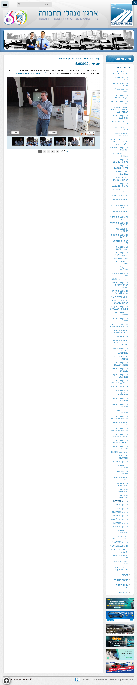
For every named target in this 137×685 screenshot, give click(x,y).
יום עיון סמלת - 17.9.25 (121, 78)
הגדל (53, 133)
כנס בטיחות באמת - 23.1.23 (119, 154)
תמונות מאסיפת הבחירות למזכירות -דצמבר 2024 (119, 109)
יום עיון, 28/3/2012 (120, 512)
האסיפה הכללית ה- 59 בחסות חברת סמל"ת (120, 342)
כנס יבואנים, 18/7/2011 (123, 531)
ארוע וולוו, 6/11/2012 (123, 496)
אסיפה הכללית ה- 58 (119, 386)
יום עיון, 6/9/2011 (120, 523)
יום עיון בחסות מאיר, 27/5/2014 (119, 405)
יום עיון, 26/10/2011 (119, 519)
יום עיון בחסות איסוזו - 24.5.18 (119, 236)
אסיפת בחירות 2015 (119, 336)
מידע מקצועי (123, 58)
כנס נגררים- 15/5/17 (119, 279)
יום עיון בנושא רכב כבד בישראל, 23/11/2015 (120, 350)
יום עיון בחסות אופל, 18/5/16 (119, 319)
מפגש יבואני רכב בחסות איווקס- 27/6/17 (121, 261)
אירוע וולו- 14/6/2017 (123, 268)
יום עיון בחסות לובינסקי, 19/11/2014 (122, 392)
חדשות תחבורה (121, 580)
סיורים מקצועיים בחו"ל (121, 562)
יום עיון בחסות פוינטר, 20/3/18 (121, 248)
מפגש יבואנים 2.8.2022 (122, 172)
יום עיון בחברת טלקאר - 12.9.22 (120, 160)
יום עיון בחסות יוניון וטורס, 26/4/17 (120, 292)
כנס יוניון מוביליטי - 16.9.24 (120, 122)
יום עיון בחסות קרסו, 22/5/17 (119, 274)
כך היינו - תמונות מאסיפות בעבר (121, 568)
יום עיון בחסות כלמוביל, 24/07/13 (120, 441)
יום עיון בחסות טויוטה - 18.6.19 (119, 224)
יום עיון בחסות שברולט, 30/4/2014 (119, 417)
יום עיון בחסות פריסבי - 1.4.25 (119, 102)
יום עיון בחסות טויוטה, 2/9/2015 (121, 363)
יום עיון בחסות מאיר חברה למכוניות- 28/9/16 (119, 284)
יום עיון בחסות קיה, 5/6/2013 (120, 447)
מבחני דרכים (122, 592)
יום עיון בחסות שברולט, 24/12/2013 (119, 429)
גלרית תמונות (82, 59)
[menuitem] (119, 318)
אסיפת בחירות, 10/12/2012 (121, 484)
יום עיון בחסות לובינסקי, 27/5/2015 (119, 381)
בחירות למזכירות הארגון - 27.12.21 (120, 178)
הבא (15, 133)
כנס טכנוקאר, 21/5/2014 (122, 411)
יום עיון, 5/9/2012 (87, 64)
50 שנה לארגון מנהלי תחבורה (119, 550)
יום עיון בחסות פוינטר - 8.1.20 (119, 206)
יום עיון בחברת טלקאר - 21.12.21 (120, 184)
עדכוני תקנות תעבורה (122, 586)
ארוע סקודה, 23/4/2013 (122, 457)
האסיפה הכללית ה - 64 (119, 200)
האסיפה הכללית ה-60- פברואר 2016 (119, 331)
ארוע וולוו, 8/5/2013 (119, 452)
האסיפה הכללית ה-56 (121, 478)
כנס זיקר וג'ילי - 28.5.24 (121, 128)
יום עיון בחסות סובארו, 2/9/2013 (120, 435)
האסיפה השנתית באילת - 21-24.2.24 (119, 134)
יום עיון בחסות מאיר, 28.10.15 (119, 369)
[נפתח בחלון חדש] (77, 680)
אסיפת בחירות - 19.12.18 (121, 230)
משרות (125, 575)
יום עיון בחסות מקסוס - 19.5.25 (120, 96)
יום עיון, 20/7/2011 (120, 526)
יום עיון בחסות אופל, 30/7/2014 (119, 399)
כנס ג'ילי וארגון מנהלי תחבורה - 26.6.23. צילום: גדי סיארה (119, 141)
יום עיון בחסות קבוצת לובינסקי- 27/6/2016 (119, 307)
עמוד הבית (95, 59)
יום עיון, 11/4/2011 (120, 542)
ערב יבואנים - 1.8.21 (119, 195)
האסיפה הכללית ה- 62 (120, 242)
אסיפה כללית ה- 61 (119, 297)
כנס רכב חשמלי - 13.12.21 (120, 190)
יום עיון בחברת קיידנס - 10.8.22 (121, 166)
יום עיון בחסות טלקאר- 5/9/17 (121, 254)
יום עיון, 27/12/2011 (119, 516)
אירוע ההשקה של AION (120, 84)
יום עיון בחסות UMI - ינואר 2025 (119, 116)
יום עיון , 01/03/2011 (119, 546)
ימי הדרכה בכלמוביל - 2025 (119, 90)
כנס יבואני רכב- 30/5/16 (121, 313)
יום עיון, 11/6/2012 (120, 508)
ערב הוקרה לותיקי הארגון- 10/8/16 (120, 301)
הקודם (90, 133)
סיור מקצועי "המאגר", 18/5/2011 (119, 537)
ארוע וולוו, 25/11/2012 (123, 490)
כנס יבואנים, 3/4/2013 (123, 466)
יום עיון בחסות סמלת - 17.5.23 (119, 148)
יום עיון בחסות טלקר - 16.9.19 (119, 218)
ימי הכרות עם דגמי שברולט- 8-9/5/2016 (119, 325)
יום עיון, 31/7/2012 (120, 505)
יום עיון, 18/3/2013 (120, 462)
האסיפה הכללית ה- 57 (120, 423)
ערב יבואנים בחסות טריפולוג (120, 357)
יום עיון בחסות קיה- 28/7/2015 (120, 375)
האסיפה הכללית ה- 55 (120, 556)
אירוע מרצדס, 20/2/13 (122, 472)
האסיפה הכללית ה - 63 (119, 212)
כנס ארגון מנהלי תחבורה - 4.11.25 (120, 72)
